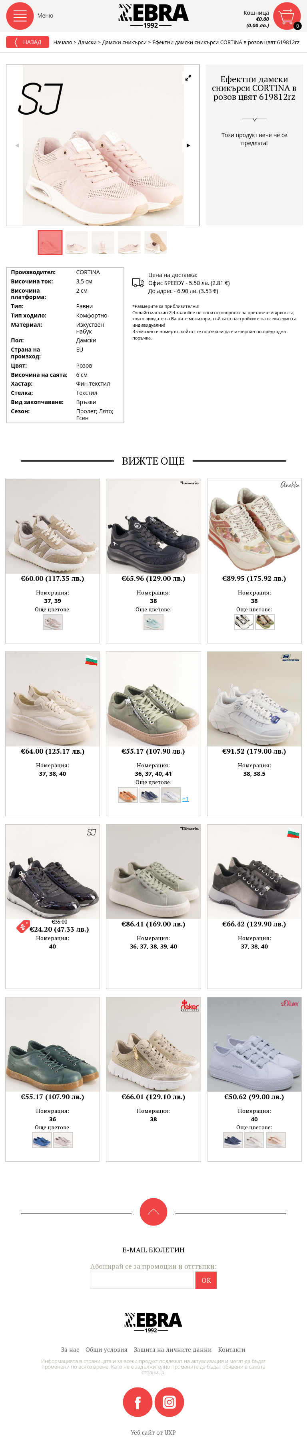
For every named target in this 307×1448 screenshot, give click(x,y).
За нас (70, 1349)
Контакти (231, 1349)
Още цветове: (53, 609)
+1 (185, 799)
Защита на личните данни (173, 1349)
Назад (27, 42)
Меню (46, 15)
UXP (170, 1432)
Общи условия (107, 1349)
